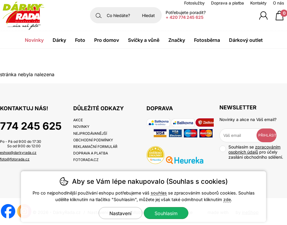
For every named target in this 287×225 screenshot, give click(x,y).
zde (227, 199)
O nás (278, 3)
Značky (176, 40)
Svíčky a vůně (143, 40)
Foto (80, 40)
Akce (78, 120)
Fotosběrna (207, 40)
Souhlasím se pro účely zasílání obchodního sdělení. (251, 152)
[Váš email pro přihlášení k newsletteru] (242, 135)
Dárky (59, 40)
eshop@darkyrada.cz (18, 152)
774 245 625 (31, 126)
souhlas (159, 192)
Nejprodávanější (90, 133)
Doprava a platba (227, 3)
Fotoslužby (194, 3)
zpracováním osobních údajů (254, 149)
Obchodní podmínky (93, 140)
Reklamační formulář (95, 146)
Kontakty (258, 3)
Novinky (34, 40)
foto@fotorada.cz (15, 159)
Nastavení (120, 213)
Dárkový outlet (246, 40)
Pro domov (106, 40)
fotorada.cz (86, 159)
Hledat (148, 15)
